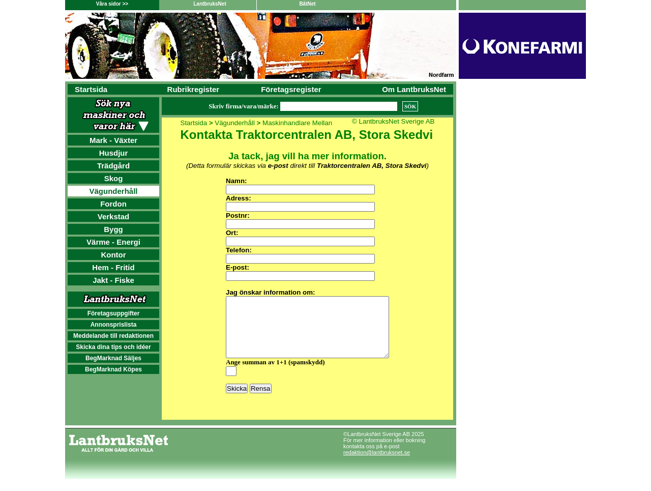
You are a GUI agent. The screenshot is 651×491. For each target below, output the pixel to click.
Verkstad (114, 216)
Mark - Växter (113, 140)
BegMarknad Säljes (113, 358)
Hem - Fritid (113, 267)
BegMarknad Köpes (113, 369)
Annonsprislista (114, 324)
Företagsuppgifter (113, 313)
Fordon (113, 203)
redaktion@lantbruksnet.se (376, 464)
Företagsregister (291, 89)
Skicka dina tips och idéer (113, 347)
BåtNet (307, 4)
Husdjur (113, 153)
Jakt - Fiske (113, 280)
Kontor (113, 254)
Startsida (91, 89)
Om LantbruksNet (414, 89)
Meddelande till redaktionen (113, 335)
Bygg (113, 229)
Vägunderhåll (113, 191)
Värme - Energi (113, 242)
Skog (113, 178)
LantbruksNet (209, 4)
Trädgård (113, 165)
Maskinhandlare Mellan (297, 123)
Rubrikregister (193, 89)
